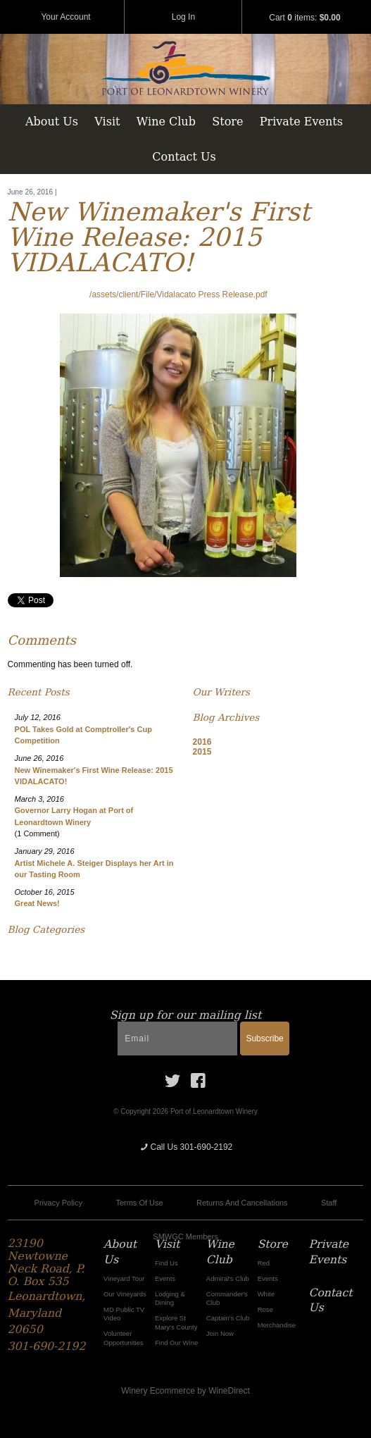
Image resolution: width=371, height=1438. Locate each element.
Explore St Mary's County (176, 1322)
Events (165, 1278)
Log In (183, 17)
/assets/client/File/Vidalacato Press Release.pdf (178, 294)
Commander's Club (227, 1298)
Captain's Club (228, 1318)
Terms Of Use (139, 1202)
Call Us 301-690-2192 (186, 1147)
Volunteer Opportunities (123, 1337)
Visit (107, 121)
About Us (51, 121)
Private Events (301, 121)
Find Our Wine (176, 1342)
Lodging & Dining (170, 1298)
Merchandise (277, 1325)
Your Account (65, 17)
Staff (329, 1202)
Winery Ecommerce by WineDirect (185, 1391)
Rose (265, 1309)
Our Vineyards (124, 1294)
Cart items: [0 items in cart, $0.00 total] (304, 18)
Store (227, 121)
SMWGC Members (185, 1236)
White (266, 1294)
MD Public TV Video (123, 1314)
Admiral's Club (227, 1278)
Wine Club (166, 121)
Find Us (166, 1263)
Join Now (220, 1333)
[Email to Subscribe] (177, 1038)
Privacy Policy (58, 1202)
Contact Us (183, 156)
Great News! (37, 903)
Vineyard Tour (123, 1278)
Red (264, 1263)
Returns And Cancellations (242, 1202)
